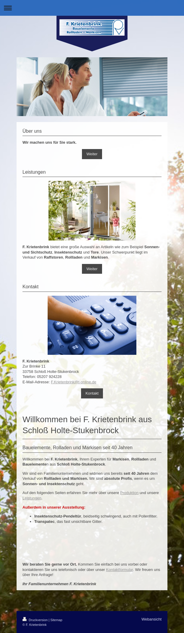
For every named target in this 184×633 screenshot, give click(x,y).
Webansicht (151, 619)
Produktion (129, 492)
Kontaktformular (119, 569)
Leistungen (31, 498)
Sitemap (56, 620)
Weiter (91, 154)
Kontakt (92, 393)
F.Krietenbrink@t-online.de (73, 382)
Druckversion (35, 620)
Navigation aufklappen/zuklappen (92, 7)
